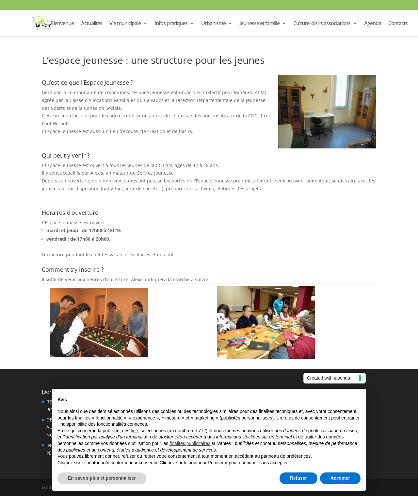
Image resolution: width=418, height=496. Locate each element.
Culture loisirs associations (321, 24)
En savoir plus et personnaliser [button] (102, 478)
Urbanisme (213, 24)
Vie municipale (125, 24)
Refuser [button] (298, 478)
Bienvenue (62, 24)
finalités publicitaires (189, 443)
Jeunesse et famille (259, 24)
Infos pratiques (170, 24)
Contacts (398, 24)
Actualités (91, 24)
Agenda (372, 24)
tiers (135, 430)
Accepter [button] (340, 478)
